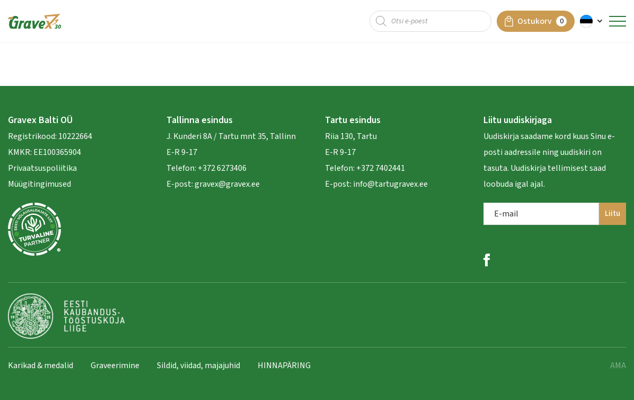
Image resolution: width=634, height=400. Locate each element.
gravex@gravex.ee (227, 184)
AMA (618, 365)
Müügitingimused (39, 184)
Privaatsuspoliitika (42, 168)
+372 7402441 (380, 168)
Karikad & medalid (40, 365)
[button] (592, 21)
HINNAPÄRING (284, 365)
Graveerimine (115, 365)
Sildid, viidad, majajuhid (198, 365)
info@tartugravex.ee (390, 184)
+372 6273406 (221, 168)
